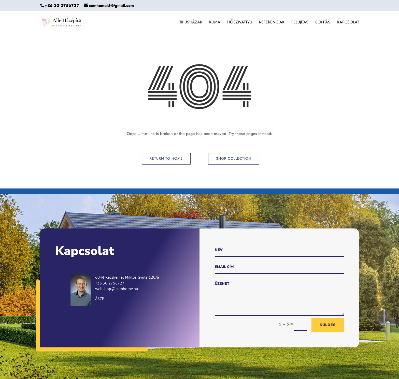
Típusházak (190, 22)
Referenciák (271, 22)
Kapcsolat (348, 22)
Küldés (328, 324)
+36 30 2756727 (62, 5)
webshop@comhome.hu (116, 288)
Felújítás (299, 22)
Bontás (322, 22)
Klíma (214, 22)
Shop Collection (233, 158)
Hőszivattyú (239, 22)
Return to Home (166, 158)
